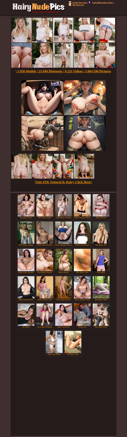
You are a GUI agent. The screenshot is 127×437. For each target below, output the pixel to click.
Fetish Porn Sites (78, 3)
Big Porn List (76, 5)
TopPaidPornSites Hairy (100, 3)
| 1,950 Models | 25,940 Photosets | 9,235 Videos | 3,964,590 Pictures (63, 71)
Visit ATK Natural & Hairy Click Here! (63, 182)
